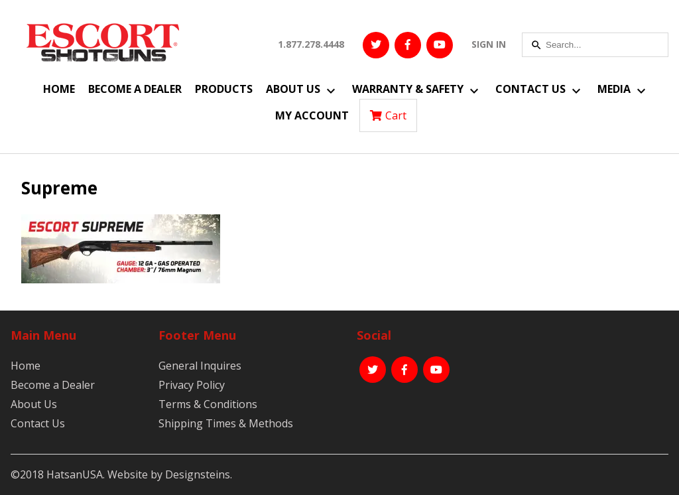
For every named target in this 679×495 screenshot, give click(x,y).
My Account (312, 115)
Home (59, 89)
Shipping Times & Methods (225, 423)
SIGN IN (488, 44)
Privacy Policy (191, 385)
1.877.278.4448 (311, 44)
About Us (293, 89)
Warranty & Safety (407, 89)
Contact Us (530, 89)
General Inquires (199, 365)
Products (224, 89)
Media (614, 89)
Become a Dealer (135, 89)
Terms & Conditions (207, 404)
